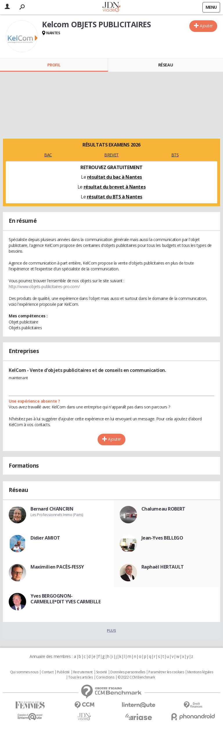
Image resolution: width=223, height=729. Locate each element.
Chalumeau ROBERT (163, 509)
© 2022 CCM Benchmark (136, 677)
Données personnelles (127, 672)
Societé (101, 672)
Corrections (105, 677)
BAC (48, 155)
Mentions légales (200, 672)
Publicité (63, 672)
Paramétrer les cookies (166, 672)
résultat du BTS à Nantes (114, 196)
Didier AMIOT (45, 538)
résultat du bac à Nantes (114, 177)
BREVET (111, 155)
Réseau (165, 65)
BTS (175, 155)
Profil (53, 65)
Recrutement (83, 672)
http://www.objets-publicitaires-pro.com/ (44, 286)
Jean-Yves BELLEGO (162, 538)
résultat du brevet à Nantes (115, 187)
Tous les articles (80, 677)
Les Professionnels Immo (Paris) (56, 514)
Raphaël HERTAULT (162, 567)
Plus (111, 630)
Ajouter (206, 25)
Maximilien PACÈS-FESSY (57, 567)
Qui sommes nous (24, 672)
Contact (47, 672)
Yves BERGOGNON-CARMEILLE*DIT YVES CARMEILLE (65, 599)
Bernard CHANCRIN (51, 509)
